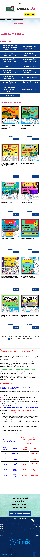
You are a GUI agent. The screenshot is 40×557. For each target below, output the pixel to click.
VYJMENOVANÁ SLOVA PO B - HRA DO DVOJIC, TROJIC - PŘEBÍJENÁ (9, 165)
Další (23, 338)
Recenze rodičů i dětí (34, 533)
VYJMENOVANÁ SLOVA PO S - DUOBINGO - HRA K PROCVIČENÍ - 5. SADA (10, 315)
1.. (32, 336)
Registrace (3, 526)
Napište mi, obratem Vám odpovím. (20, 514)
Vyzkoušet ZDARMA (29, 14)
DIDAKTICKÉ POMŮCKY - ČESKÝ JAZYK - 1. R (30, 47)
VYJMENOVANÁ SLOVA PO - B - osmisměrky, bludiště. (29, 239)
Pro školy (37, 531)
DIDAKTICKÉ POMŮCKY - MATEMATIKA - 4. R (30, 71)
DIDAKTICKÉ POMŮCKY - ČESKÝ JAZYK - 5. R (30, 60)
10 (14, 338)
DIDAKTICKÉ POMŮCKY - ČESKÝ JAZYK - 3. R (30, 54)
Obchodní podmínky (35, 528)
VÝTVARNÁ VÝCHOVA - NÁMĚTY (10, 83)
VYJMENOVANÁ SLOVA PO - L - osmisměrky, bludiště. (9, 239)
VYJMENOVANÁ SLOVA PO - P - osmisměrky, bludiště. (9, 201)
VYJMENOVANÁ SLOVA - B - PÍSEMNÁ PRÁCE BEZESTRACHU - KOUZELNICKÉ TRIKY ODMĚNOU (29, 278)
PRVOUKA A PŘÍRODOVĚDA (30, 89)
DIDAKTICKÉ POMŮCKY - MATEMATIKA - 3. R (10, 71)
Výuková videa (4, 528)
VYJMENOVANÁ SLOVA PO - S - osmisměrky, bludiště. (29, 164)
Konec (29, 338)
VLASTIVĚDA (10, 95)
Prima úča (2, 19)
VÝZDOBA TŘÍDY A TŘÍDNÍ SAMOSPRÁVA (30, 83)
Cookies (2, 535)
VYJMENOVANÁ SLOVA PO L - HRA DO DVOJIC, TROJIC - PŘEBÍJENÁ (28, 127)
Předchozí (26, 336)
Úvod (1, 524)
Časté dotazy (36, 524)
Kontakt (38, 535)
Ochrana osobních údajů (6, 533)
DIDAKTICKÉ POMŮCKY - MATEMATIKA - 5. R (10, 77)
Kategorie (9, 19)
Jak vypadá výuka (4, 531)
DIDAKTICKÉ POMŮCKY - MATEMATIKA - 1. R (10, 66)
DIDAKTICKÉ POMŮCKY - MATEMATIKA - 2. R (30, 66)
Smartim (36, 554)
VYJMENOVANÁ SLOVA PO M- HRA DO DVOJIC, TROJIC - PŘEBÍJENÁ (9, 127)
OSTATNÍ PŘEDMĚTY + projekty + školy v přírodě (10, 89)
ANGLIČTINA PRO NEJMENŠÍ (30, 77)
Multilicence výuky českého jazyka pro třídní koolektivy (10, 47)
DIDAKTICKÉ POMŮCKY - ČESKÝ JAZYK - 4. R (10, 60)
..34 (18, 338)
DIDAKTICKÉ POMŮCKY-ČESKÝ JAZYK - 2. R (10, 54)
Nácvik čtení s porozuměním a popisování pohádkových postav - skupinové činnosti (10, 278)
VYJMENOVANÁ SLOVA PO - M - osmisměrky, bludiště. (29, 201)
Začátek (18, 336)
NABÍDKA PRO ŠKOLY (18, 19)
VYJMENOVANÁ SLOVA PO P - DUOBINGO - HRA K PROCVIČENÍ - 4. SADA (30, 315)
